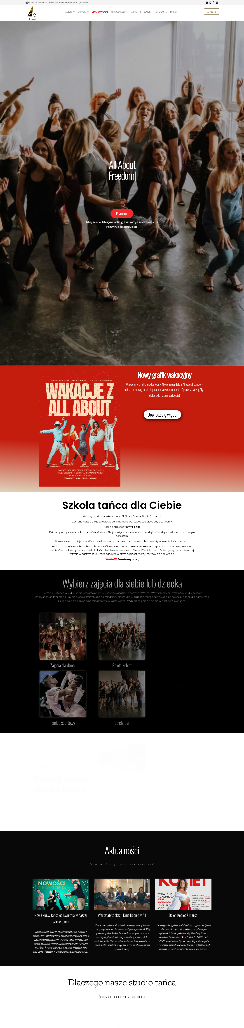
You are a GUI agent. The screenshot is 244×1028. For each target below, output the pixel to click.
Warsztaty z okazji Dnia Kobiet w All (122, 915)
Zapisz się (211, 11)
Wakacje (82, 11)
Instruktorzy (146, 11)
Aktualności (161, 11)
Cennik (134, 11)
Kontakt (174, 11)
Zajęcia (69, 11)
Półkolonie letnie (119, 11)
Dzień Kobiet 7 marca (183, 915)
